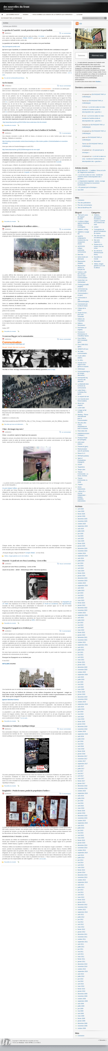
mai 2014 (80, 862)
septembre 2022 (83, 615)
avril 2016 (81, 806)
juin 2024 (80, 563)
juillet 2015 (81, 828)
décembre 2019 (82, 697)
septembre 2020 (83, 674)
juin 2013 (80, 890)
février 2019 (81, 721)
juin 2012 (80, 919)
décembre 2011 (82, 934)
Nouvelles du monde (10, 125)
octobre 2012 (82, 909)
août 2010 (81, 974)
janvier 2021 (81, 664)
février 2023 (81, 603)
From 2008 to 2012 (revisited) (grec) (82, 340)
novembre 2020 (82, 669)
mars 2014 (81, 867)
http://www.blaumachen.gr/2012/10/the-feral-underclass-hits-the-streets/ (25, 122)
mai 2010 (80, 981)
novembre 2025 (82, 521)
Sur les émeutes (7, 83)
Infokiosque (81, 369)
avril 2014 (81, 865)
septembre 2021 (83, 645)
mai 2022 (80, 625)
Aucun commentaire (65, 85)
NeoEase (21, 1042)
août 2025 (81, 528)
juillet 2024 (81, 561)
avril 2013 (81, 895)
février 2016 (81, 811)
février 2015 (81, 840)
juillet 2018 (81, 739)
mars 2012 (81, 927)
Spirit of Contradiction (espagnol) (82, 460)
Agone (64, 604)
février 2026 (81, 514)
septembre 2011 (83, 942)
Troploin (80, 484)
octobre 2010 (82, 969)
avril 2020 (81, 687)
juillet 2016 (81, 798)
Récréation (97, 261)
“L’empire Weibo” (30, 553)
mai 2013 (80, 892)
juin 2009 (80, 1008)
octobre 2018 (82, 731)
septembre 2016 (83, 793)
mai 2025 (80, 536)
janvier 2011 (81, 961)
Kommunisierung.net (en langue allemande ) (84, 373)
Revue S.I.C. (82, 453)
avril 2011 (81, 954)
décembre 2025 (82, 519)
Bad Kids (80, 254)
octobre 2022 (82, 613)
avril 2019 (81, 716)
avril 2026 (81, 509)
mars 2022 (81, 630)
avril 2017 (81, 776)
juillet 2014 (81, 857)
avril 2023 (81, 598)
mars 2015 (81, 838)
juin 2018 (80, 741)
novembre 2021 (82, 640)
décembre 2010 (82, 964)
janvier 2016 (81, 813)
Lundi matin (81, 408)
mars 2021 (81, 660)
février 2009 (81, 1018)
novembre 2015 (82, 818)
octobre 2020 (82, 672)
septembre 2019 (83, 704)
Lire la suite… (24, 718)
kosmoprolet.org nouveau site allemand (83, 379)
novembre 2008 (82, 1026)
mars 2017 (81, 778)
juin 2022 (80, 622)
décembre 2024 (82, 548)
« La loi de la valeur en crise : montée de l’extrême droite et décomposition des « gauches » (94, 109)
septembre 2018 (83, 734)
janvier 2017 (81, 783)
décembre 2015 (82, 815)
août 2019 (81, 707)
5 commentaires (66, 793)
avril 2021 (81, 657)
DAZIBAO (25, 14)
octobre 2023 (82, 583)
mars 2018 (81, 749)
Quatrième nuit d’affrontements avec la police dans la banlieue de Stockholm (29, 130)
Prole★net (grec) (83, 446)
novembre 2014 (82, 848)
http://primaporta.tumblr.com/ (11, 46)
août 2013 (81, 885)
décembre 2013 (82, 875)
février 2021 (81, 662)
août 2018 (81, 736)
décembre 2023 (82, 578)
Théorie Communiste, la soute (82, 480)
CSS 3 (38, 1042)
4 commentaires (66, 133)
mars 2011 (81, 956)
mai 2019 (80, 714)
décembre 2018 (82, 726)
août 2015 (81, 825)
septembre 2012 (83, 912)
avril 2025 (81, 538)
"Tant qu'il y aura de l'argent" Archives (83, 217)
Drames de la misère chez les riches (99, 246)
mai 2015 (80, 833)
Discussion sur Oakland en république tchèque (18, 726)
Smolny (69, 604)
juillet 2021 (81, 650)
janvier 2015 (81, 843)
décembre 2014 (82, 845)
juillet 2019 (81, 709)
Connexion (81, 200)
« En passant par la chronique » (87, 187)
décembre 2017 (82, 756)
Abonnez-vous (98, 55)
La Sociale (79, 14)
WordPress (6, 1042)
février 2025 (81, 543)
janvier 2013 (81, 902)
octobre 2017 (82, 761)
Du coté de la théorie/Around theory (14, 78)
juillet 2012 (81, 917)
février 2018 (81, 751)
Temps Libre (81, 469)
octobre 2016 (82, 791)
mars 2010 (81, 986)
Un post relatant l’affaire (9, 488)
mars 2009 (81, 1016)
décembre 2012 (82, 904)
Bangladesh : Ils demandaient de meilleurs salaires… (20, 226)
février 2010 (81, 989)
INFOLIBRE (6, 664)
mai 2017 (80, 773)
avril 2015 (81, 835)
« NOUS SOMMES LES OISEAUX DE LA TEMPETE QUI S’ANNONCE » (52, 14)
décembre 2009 (82, 994)
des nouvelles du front (16, 6)
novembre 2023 (82, 580)
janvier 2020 (81, 694)
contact (96, 227)
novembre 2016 (82, 788)
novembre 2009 (82, 996)
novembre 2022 (82, 610)
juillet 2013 (81, 887)
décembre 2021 (82, 637)
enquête (26, 172)
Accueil (2, 14)
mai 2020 (80, 684)
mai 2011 (80, 951)
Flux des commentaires (85, 205)
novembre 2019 (82, 699)
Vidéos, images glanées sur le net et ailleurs (16, 556)
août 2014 (81, 855)
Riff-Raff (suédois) (83, 456)
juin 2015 (80, 830)
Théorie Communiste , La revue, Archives (83, 474)
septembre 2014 (83, 852)
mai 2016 (80, 803)
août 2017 (81, 766)
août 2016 (81, 796)
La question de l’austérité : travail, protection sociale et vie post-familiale (27, 30)
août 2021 (81, 647)
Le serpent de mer (83, 396)
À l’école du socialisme (50, 604)
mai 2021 (80, 655)
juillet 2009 (81, 1006)
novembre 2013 (82, 877)
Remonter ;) (103, 1040)
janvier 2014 (81, 872)
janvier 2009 (81, 1021)
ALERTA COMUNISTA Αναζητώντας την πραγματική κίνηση (83, 240)
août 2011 (81, 944)
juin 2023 (80, 593)
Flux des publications (84, 203)
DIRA (33, 620)
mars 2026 (81, 511)
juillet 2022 (81, 620)
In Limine (42, 36)
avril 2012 (81, 924)
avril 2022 (81, 627)
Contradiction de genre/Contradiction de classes (100, 231)
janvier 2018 (81, 754)
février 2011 (81, 959)
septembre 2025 (83, 526)
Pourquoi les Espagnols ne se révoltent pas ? (17, 628)
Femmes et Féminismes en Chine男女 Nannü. (83, 334)
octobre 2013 (82, 880)
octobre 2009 (82, 998)
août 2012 (81, 914)
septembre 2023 (83, 585)
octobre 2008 (82, 1028)
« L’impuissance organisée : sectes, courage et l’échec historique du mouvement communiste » (91, 183)
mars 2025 (81, 541)
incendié (58, 162)
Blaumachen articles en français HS (81, 267)
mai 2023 (80, 595)
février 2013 (81, 899)
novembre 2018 (82, 729)
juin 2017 (80, 771)
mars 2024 (81, 571)
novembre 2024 (82, 551)
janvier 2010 (81, 991)
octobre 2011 (82, 939)
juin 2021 (80, 652)
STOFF (80, 464)
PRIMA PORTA (28, 38)
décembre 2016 (82, 786)
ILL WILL (80, 360)
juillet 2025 (81, 531)
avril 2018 (81, 746)
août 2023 (81, 588)
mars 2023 (81, 600)
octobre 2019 (82, 702)
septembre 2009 (83, 1001)
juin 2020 (80, 682)
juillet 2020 (81, 679)
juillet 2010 (81, 976)
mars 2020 (81, 689)
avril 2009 (81, 1013)
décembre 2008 (82, 1023)
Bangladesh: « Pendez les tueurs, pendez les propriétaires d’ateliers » (26, 791)
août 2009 (81, 1003)
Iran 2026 (81, 190)
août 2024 (81, 558)
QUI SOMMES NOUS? (12, 14)
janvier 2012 (81, 932)
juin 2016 (80, 801)
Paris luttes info (82, 431)
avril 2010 (81, 984)
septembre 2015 (83, 823)
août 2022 (81, 617)
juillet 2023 (81, 590)
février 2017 (81, 781)
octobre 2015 (82, 820)
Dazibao (98, 81)
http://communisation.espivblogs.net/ (13, 344)
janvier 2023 (81, 605)
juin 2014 (80, 860)
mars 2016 (81, 808)
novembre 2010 (82, 966)
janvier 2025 (81, 546)
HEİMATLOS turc (83, 349)
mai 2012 (80, 922)
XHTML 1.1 (31, 1042)
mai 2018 (80, 744)
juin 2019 (80, 712)
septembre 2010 (83, 971)
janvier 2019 (81, 724)
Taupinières (81, 467)
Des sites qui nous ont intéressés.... (14, 424)
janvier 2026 (81, 516)
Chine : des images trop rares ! (13, 429)
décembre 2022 (82, 608)
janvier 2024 (81, 575)
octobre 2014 (82, 850)
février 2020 (81, 692)
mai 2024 (80, 565)
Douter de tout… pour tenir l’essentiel (83, 314)
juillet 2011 (81, 947)
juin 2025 (80, 533)
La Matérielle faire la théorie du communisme (83, 386)
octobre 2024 (82, 553)
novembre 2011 (82, 937)
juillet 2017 (81, 768)
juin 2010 (80, 979)
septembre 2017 (83, 763)
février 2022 (81, 632)
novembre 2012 (82, 907)
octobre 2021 (82, 642)
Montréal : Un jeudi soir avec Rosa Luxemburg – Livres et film (24, 561)
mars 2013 (81, 897)
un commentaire (66, 33)
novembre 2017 (82, 759)
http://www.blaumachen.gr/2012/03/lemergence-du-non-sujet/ (21, 149)
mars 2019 (81, 719)
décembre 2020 (82, 667)
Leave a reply (51, 369)
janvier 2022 (81, 635)
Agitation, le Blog (83, 229)
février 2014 (81, 870)
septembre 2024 (83, 556)
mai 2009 (80, 1011)
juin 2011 (80, 949)
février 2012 (81, 929)
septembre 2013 (83, 882)
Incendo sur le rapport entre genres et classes (83, 364)
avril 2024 (81, 568)
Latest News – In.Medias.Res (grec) (82, 392)
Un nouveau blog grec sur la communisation (17, 336)
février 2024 (81, 573)
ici (6, 102)
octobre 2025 (82, 524)
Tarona (84, 144)
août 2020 (81, 677)
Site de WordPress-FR (85, 207)
